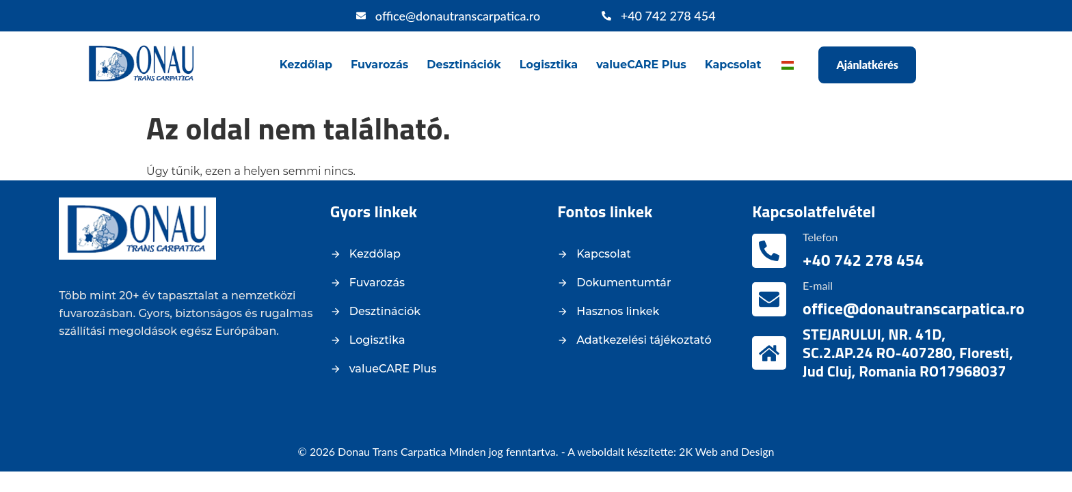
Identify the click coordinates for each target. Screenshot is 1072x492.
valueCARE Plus (641, 64)
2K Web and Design (726, 451)
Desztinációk (463, 64)
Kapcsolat (733, 64)
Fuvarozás (379, 64)
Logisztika (549, 64)
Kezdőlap (306, 64)
